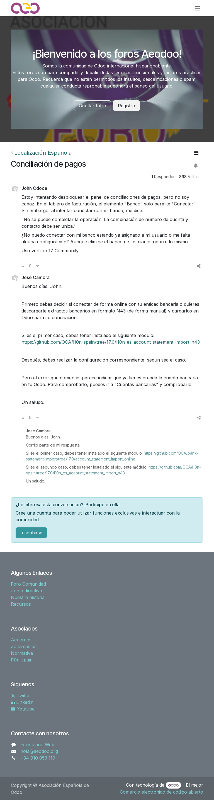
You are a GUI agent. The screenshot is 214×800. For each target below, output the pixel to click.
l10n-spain (22, 660)
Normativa (22, 653)
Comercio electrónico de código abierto (161, 792)
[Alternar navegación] (197, 8)
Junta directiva (26, 590)
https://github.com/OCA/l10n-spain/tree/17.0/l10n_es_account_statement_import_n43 (110, 342)
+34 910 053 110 (37, 758)
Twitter (21, 695)
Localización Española (41, 152)
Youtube (23, 709)
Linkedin (22, 702)
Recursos (21, 604)
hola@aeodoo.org (39, 751)
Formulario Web (37, 744)
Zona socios (24, 646)
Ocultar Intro (92, 105)
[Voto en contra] (37, 266)
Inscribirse (31, 532)
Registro (126, 105)
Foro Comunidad (28, 584)
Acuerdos (21, 640)
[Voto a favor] (23, 266)
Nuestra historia (28, 597)
